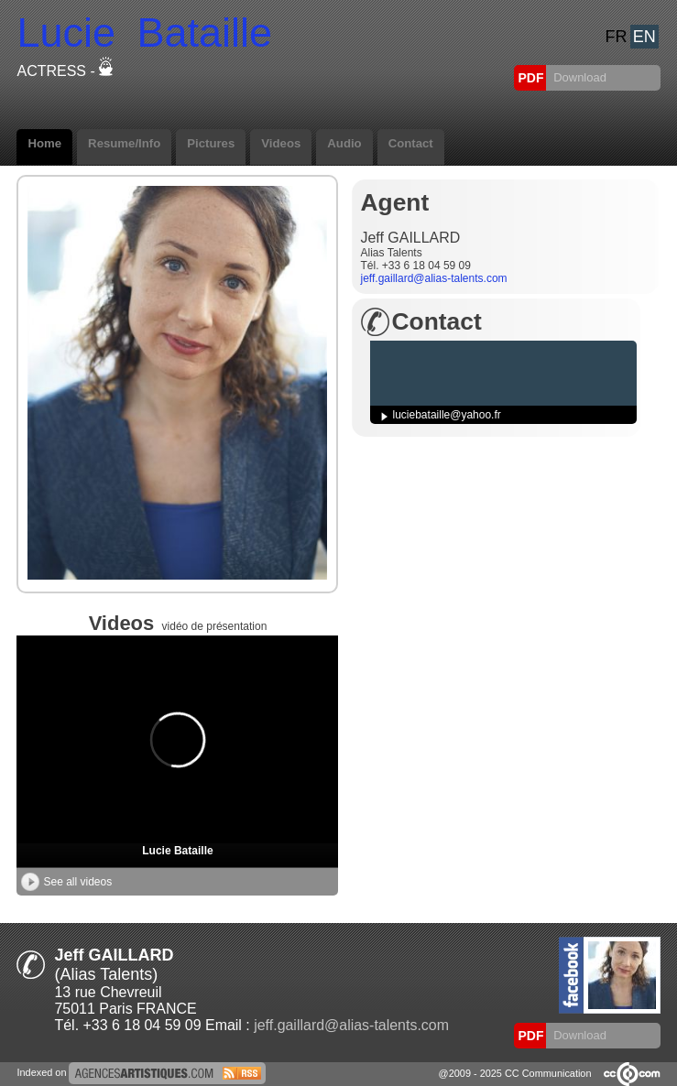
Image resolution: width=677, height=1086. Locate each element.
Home (44, 143)
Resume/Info (124, 143)
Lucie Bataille (177, 850)
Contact (410, 143)
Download (578, 77)
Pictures (211, 143)
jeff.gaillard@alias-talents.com (434, 278)
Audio (344, 143)
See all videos (66, 882)
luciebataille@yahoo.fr (447, 414)
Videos (280, 143)
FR (617, 36)
